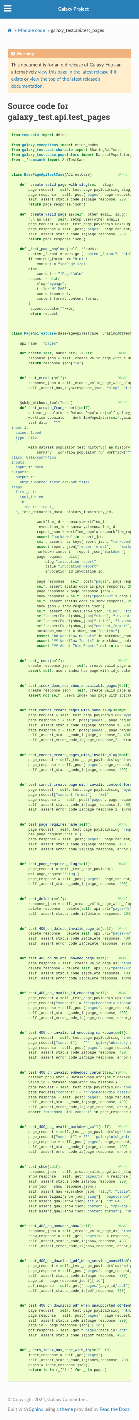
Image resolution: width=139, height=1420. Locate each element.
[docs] (123, 174)
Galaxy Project (73, 9)
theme (66, 1409)
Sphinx (36, 1409)
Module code (31, 30)
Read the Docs (114, 1409)
